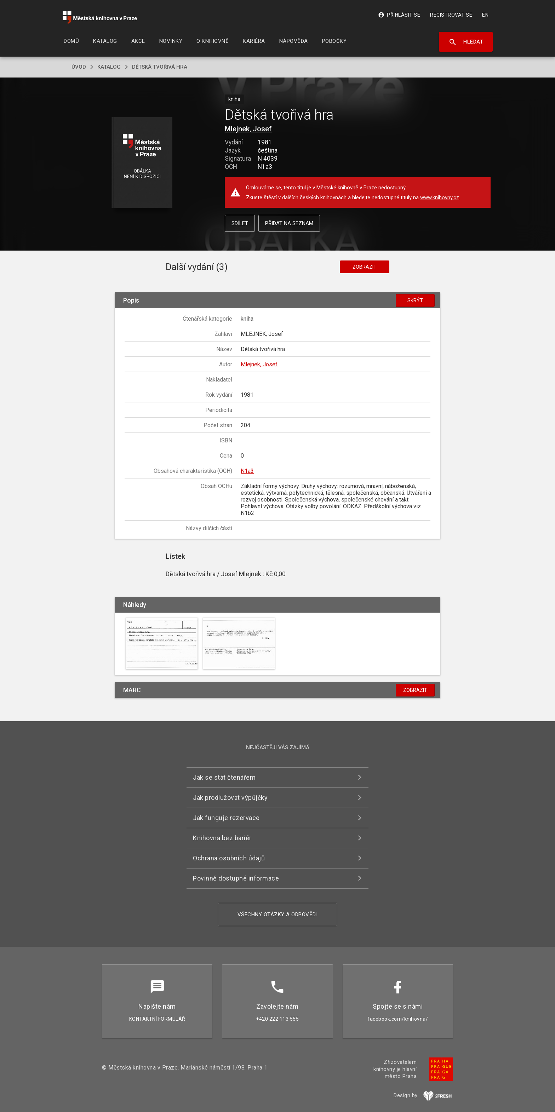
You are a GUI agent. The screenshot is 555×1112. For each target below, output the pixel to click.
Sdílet (239, 223)
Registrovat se (451, 15)
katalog (109, 67)
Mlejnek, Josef (248, 129)
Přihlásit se (399, 15)
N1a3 (247, 471)
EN (485, 15)
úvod (78, 67)
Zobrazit (365, 267)
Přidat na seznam (289, 223)
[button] (142, 163)
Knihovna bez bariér (222, 838)
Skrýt (415, 300)
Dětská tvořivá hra (159, 67)
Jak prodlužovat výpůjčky (230, 797)
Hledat (466, 42)
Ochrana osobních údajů (229, 858)
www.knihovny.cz (439, 197)
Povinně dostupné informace (236, 878)
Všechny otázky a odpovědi (278, 914)
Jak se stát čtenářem (224, 777)
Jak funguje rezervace (226, 817)
